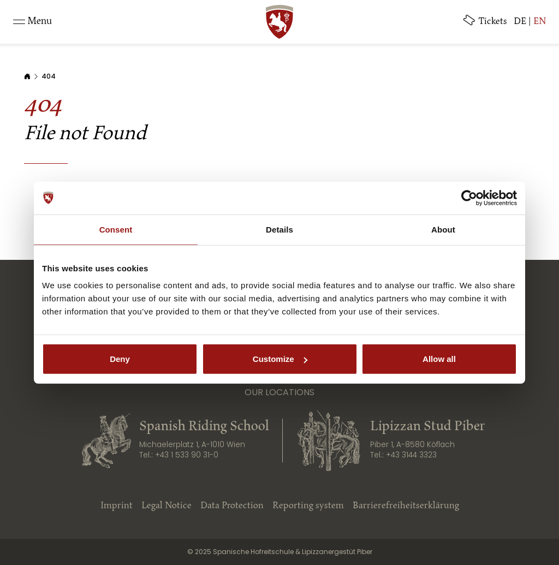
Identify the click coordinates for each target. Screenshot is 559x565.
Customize (280, 359)
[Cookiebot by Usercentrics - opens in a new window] (469, 197)
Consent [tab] (116, 229)
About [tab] (443, 229)
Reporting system (308, 506)
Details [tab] (279, 229)
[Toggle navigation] (32, 21)
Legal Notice (166, 506)
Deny (120, 359)
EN (539, 21)
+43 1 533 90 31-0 (186, 455)
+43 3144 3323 (411, 455)
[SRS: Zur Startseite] (279, 21)
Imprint (116, 506)
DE (520, 21)
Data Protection (232, 506)
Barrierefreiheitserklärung (406, 506)
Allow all (439, 359)
